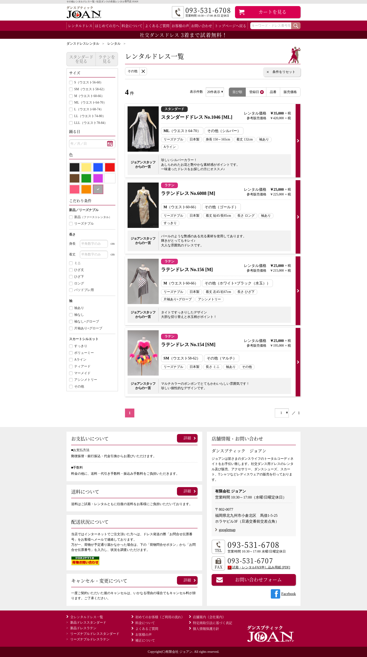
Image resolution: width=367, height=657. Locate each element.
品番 (273, 92)
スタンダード (88, 622)
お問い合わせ (201, 25)
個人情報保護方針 (206, 628)
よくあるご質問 (157, 25)
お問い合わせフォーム (258, 579)
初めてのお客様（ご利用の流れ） (159, 616)
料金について (132, 25)
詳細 (187, 438)
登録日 (254, 92)
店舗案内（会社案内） (209, 616)
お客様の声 (180, 25)
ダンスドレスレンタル (82, 43)
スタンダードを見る (81, 59)
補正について (145, 640)
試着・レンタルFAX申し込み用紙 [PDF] (261, 567)
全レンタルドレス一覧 (86, 616)
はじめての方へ (107, 25)
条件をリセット (283, 72)
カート (272, 11)
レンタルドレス (80, 25)
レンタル (114, 43)
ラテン (83, 628)
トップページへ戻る (230, 25)
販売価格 (290, 92)
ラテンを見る (106, 59)
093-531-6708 (254, 544)
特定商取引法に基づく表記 (212, 622)
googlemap (227, 530)
